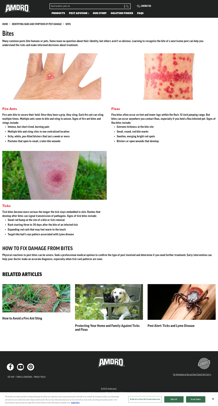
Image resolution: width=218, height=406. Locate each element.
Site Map (11, 377)
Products (58, 13)
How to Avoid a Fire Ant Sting (22, 318)
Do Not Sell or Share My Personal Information (145, 400)
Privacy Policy (40, 377)
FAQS (140, 13)
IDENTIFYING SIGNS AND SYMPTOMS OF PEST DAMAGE (37, 24)
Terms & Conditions (24, 377)
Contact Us (146, 6)
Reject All (174, 400)
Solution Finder (122, 13)
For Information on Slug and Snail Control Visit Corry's (192, 375)
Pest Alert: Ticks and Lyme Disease (171, 326)
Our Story (100, 13)
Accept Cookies (196, 400)
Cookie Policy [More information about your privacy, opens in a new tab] (75, 404)
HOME (5, 24)
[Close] (213, 399)
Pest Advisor (78, 13)
